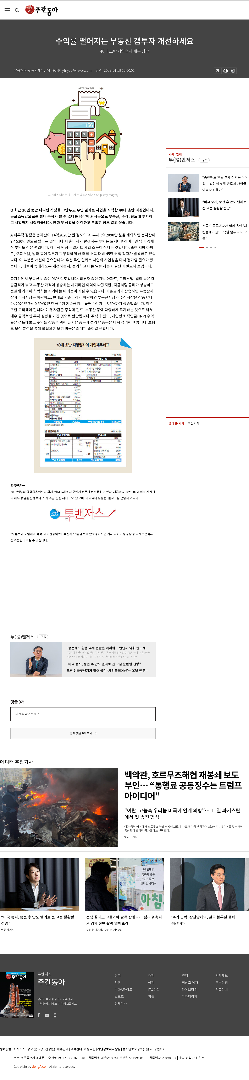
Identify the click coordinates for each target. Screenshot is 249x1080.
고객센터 (76, 1049)
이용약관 (89, 1049)
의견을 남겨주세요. (27, 714)
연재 (185, 976)
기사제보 (221, 976)
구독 (43, 637)
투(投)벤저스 (22, 637)
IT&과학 (154, 990)
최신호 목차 (190, 983)
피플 (151, 997)
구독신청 (221, 983)
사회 (118, 983)
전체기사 (121, 1004)
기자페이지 (189, 997)
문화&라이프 (123, 990)
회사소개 (19, 1049)
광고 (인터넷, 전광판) (41, 1049)
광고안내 (221, 990)
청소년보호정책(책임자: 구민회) (143, 1049)
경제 (151, 976)
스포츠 (119, 997)
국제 (151, 983)
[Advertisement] (39, 587)
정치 (118, 976)
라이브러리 (189, 990)
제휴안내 (62, 1049)
